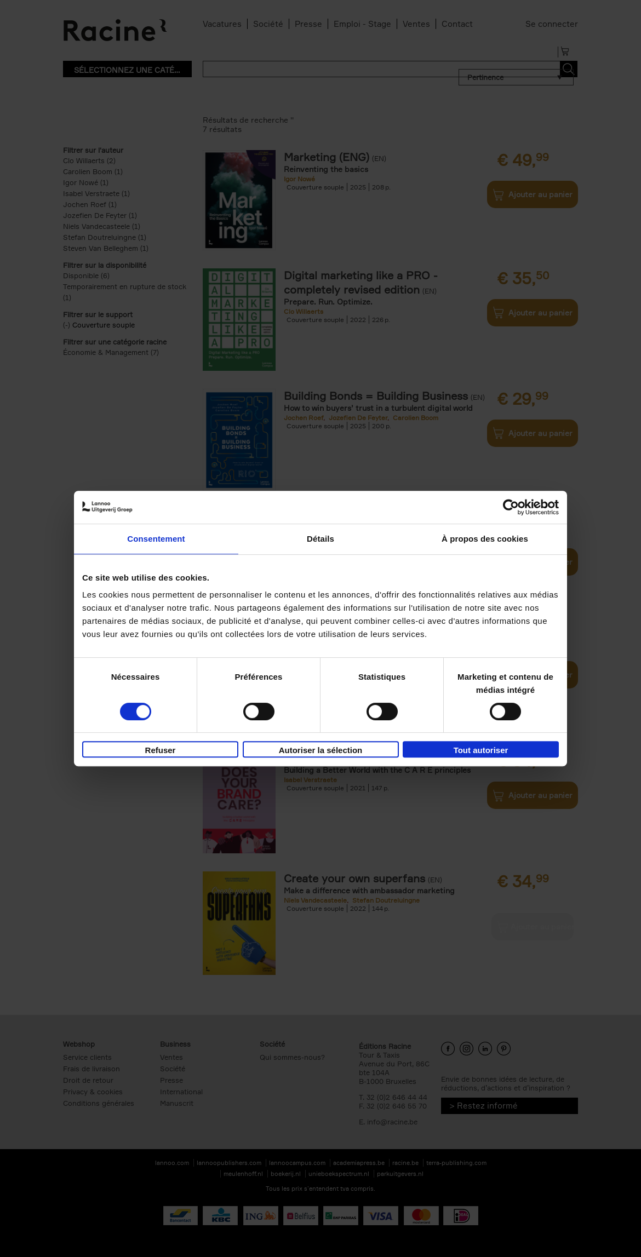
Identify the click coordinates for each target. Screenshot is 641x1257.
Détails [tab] (320, 538)
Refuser (160, 750)
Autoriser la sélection (321, 750)
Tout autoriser (481, 750)
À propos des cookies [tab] (485, 538)
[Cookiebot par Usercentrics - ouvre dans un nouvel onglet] (511, 507)
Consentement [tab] (156, 538)
